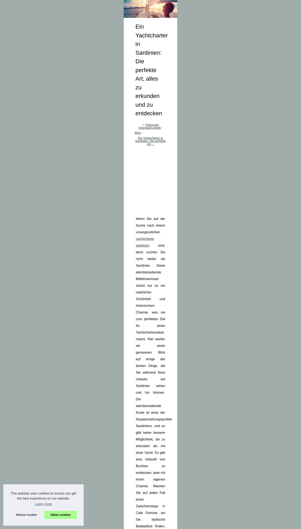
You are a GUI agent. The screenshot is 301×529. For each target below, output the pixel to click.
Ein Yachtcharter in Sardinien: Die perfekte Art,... (174, 126)
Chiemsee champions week (110, 126)
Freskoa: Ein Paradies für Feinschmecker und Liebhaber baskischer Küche (166, 456)
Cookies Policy (113, 515)
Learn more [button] (43, 504)
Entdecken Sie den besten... (49, 128)
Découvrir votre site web (87, 515)
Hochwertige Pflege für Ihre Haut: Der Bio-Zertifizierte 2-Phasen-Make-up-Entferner (171, 502)
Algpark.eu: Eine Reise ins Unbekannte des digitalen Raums (156, 434)
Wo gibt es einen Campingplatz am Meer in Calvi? (149, 463)
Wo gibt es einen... (42, 156)
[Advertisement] (182, 160)
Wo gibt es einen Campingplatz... (52, 147)
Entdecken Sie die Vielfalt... (48, 185)
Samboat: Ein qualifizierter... (49, 203)
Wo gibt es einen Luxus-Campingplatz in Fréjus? (148, 470)
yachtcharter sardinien (194, 201)
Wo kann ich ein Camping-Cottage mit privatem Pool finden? (156, 477)
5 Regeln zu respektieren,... (48, 222)
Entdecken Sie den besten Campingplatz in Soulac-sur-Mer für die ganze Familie (170, 449)
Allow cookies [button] (61, 514)
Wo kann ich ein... (42, 165)
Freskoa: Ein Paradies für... (48, 138)
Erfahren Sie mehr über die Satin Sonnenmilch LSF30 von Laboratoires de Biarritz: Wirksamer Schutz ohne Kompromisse (178, 494)
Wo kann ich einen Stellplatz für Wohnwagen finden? (151, 484)
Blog (135, 126)
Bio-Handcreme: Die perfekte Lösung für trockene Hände (238, 412)
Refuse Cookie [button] (26, 514)
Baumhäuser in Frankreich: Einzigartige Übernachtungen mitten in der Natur (166, 441)
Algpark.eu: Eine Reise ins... (49, 110)
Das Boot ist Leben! (43, 194)
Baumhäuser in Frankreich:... (49, 119)
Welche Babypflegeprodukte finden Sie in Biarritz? (124, 410)
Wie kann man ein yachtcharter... (52, 212)
